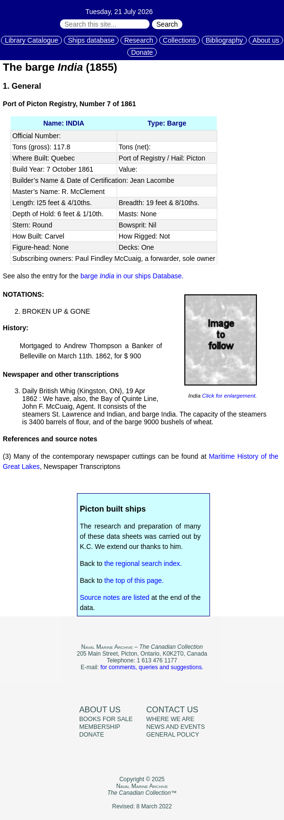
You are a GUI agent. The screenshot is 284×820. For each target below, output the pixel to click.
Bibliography (224, 40)
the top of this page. (134, 580)
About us (266, 40)
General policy (172, 734)
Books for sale (106, 719)
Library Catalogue (32, 40)
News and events (175, 727)
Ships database (91, 40)
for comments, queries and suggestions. (151, 667)
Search (167, 24)
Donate (142, 52)
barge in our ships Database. (131, 276)
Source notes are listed (114, 597)
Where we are (170, 719)
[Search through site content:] (105, 24)
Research (138, 40)
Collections (179, 40)
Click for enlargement (227, 395)
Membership (99, 727)
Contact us (172, 709)
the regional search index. (143, 563)
